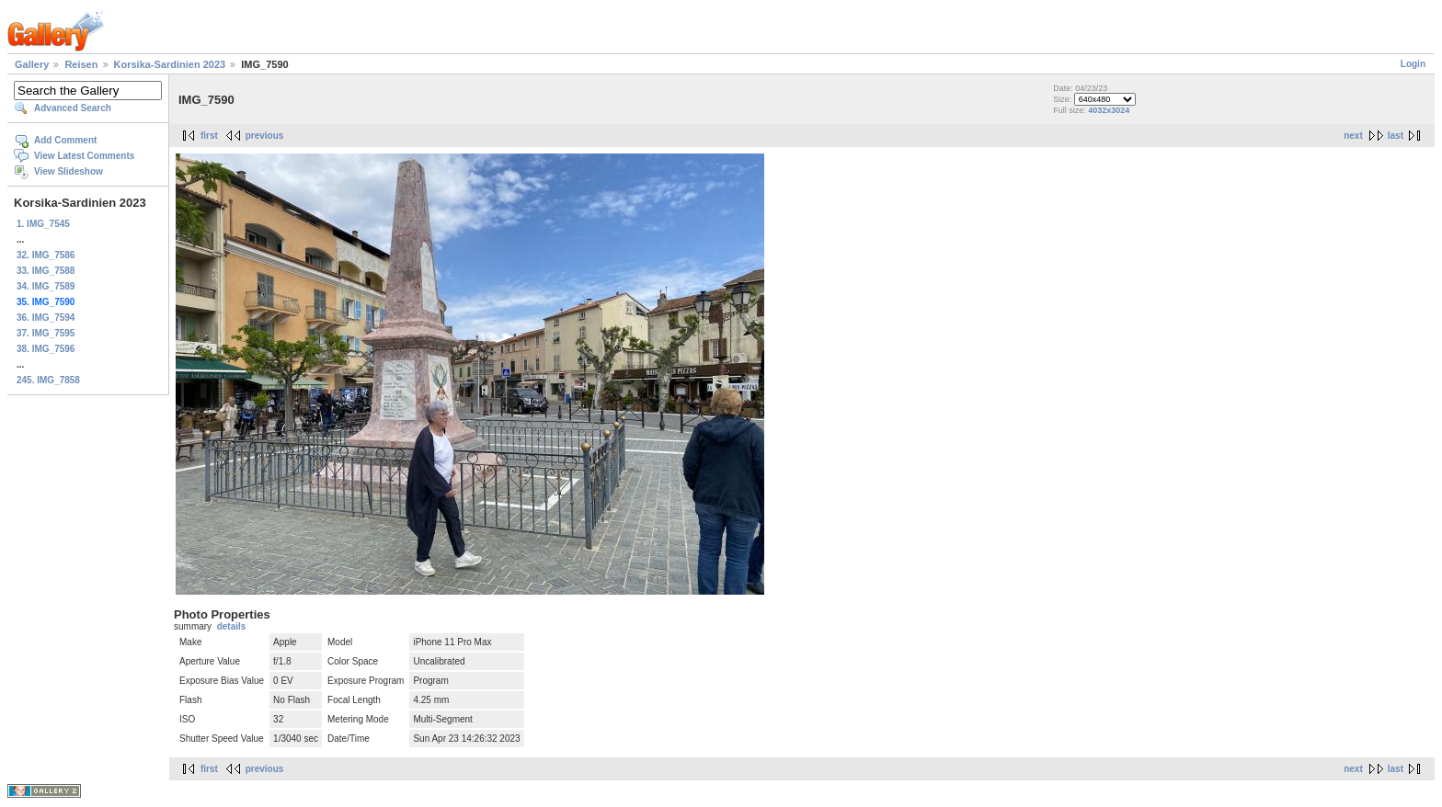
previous (265, 136)
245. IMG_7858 (48, 380)
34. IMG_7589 (45, 286)
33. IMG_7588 (45, 271)
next (1353, 136)
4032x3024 (1108, 110)
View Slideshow (68, 171)
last (1395, 136)
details (231, 626)
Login (1413, 64)
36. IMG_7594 (45, 318)
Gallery (32, 64)
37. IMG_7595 (45, 333)
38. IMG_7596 (45, 349)
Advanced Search (72, 108)
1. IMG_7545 (43, 224)
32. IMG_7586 (45, 255)
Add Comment (65, 140)
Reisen (80, 64)
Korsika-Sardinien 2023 (170, 64)
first (209, 136)
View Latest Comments (84, 156)
